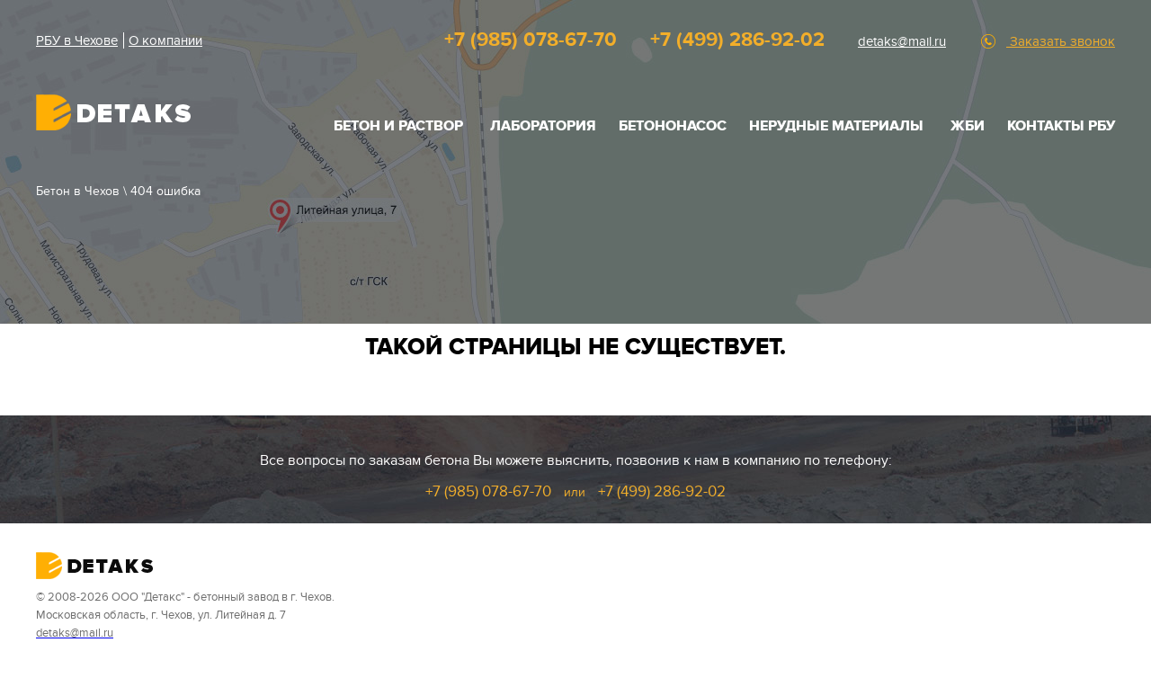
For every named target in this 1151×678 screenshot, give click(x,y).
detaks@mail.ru (902, 41)
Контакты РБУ (1061, 126)
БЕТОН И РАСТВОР (398, 126)
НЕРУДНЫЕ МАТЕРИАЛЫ (836, 126)
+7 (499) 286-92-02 (737, 40)
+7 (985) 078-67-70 (530, 40)
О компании (165, 40)
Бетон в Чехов (78, 191)
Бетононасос (673, 126)
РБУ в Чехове (77, 40)
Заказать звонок (1060, 41)
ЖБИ (967, 126)
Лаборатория (543, 126)
